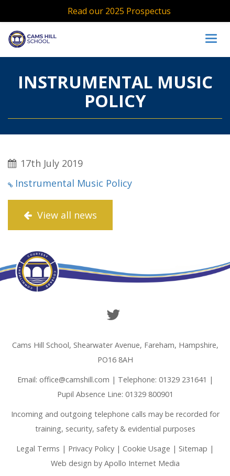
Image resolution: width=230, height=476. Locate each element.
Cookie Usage (146, 449)
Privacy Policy (91, 449)
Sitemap (193, 449)
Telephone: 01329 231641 (162, 379)
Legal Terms (38, 449)
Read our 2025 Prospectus (119, 11)
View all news (60, 215)
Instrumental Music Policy (73, 183)
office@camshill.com (74, 379)
